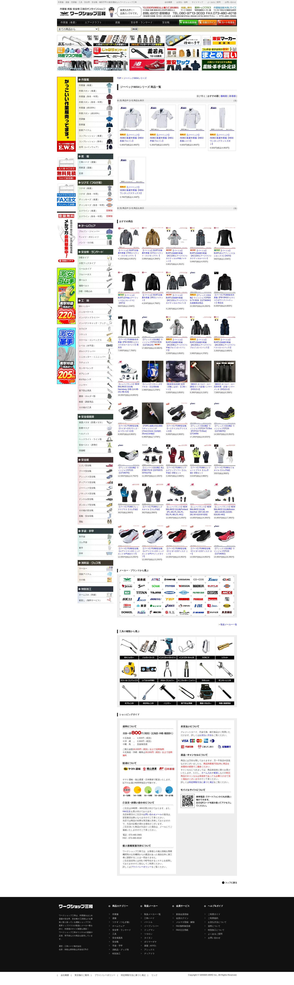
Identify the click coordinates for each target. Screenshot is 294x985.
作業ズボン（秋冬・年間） (91, 102)
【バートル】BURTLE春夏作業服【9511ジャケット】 (152, 297)
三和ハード (149, 918)
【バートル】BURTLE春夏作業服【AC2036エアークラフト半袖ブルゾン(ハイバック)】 (177, 345)
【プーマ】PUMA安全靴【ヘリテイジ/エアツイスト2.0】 (176, 428)
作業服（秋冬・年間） (89, 96)
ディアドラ (149, 953)
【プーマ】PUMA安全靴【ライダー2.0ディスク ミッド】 (177, 551)
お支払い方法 (205, 735)
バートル (148, 922)
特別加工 (116, 953)
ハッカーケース (86, 312)
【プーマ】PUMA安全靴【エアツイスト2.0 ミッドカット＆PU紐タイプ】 (129, 551)
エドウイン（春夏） (88, 211)
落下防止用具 (85, 390)
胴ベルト (83, 280)
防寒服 (82, 124)
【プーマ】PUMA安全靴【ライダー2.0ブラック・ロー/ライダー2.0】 (128, 428)
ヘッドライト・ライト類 (90, 439)
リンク (154, 975)
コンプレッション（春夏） (91, 136)
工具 (114, 934)
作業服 (115, 914)
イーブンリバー (151, 926)
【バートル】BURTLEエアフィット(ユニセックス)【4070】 (224, 253)
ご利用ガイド (214, 914)
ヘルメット (84, 433)
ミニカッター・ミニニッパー (92, 357)
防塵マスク (84, 428)
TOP (119, 78)
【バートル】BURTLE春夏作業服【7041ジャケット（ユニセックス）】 (128, 253)
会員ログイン (182, 918)
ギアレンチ (84, 374)
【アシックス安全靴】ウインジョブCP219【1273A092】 (224, 551)
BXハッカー (84, 306)
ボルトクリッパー (87, 351)
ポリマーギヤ (150, 942)
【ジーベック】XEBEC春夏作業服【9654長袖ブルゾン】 (131, 138)
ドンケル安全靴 (86, 499)
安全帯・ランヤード (142, 22)
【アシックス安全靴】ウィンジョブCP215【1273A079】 (128, 470)
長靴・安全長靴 (86, 516)
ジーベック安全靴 (87, 488)
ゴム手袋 (83, 542)
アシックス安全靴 (87, 477)
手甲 (81, 553)
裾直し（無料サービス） (90, 600)
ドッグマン (149, 930)
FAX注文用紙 (182, 930)
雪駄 (81, 522)
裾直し (217, 773)
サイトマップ (197, 2)
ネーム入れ (206, 773)
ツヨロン (148, 934)
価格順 (223, 96)
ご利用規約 (213, 918)
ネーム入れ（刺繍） (88, 595)
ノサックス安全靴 (87, 493)
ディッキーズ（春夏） (89, 199)
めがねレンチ (85, 379)
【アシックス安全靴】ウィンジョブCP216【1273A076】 (224, 428)
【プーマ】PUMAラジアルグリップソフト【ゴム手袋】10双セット (176, 470)
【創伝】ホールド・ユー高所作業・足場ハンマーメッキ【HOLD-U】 (224, 386)
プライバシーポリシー (141, 867)
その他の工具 (85, 407)
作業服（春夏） (69, 22)
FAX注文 (127, 811)
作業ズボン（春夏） (88, 91)
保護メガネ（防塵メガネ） (91, 422)
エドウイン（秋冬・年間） (91, 216)
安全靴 (166, 22)
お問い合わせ (230, 2)
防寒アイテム (85, 130)
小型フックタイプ (87, 263)
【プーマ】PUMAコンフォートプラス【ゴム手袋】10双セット (200, 470)
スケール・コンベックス (90, 340)
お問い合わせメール (152, 814)
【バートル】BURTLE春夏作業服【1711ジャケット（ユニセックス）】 (152, 253)
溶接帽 (82, 450)
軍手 (81, 548)
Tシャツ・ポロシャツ (89, 237)
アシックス (149, 949)
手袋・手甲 (117, 946)
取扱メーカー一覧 (228, 624)
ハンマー (83, 385)
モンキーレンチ (86, 368)
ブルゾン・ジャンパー (89, 231)
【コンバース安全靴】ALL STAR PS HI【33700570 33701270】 (153, 470)
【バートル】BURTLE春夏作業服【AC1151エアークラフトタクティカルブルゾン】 (177, 300)
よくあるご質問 (213, 2)
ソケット (83, 334)
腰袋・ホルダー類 (87, 396)
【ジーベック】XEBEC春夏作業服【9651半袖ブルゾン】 (161, 138)
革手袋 (82, 536)
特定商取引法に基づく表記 (201, 782)
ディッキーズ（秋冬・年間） (92, 205)
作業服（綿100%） (88, 108)
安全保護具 (117, 938)
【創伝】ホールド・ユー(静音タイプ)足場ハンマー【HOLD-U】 (201, 386)
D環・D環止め (85, 291)
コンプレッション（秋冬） (91, 141)
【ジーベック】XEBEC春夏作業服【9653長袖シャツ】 (191, 138)
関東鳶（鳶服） (86, 168)
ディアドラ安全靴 (87, 482)
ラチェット (84, 362)
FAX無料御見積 (183, 926)
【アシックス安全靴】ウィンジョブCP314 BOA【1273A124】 (152, 342)
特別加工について (216, 930)
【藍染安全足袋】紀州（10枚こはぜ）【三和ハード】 (176, 386)
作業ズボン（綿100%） (90, 113)
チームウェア (118, 926)
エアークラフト (93, 22)
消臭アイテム (85, 574)
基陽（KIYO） (150, 946)
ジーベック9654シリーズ (135, 78)
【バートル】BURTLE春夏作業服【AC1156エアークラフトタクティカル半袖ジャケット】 (177, 255)
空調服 (82, 119)
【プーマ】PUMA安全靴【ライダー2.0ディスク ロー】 (201, 551)
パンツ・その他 (86, 242)
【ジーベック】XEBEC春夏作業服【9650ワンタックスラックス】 (131, 190)
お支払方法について (217, 922)
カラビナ (83, 329)
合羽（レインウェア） (89, 147)
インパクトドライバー (89, 317)
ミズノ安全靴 (85, 465)
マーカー (83, 568)
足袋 (81, 173)
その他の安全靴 (86, 510)
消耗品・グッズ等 (120, 949)
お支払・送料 (182, 2)
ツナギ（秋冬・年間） (89, 194)
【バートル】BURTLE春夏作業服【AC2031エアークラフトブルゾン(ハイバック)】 (201, 345)
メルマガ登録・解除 (185, 922)
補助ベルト (84, 286)
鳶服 (117, 22)
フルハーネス (85, 274)
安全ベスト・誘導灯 (88, 445)
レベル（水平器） (87, 345)
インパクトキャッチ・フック (92, 323)
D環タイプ (84, 257)
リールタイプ (85, 269)
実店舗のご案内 (82, 975)
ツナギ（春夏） (86, 188)
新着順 (232, 96)
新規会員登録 (182, 914)
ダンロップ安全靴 (87, 505)
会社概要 (168, 2)
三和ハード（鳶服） (88, 162)
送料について (214, 926)
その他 (82, 580)
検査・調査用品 (86, 402)
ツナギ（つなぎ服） (121, 922)
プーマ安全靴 (85, 471)
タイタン (148, 938)
